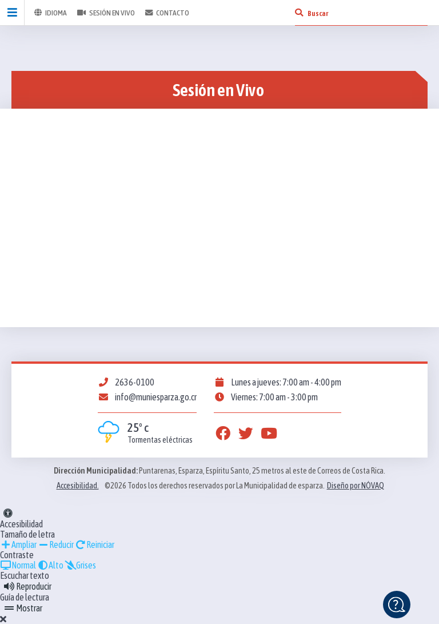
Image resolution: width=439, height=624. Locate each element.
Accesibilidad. (78, 485)
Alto (50, 565)
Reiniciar (94, 544)
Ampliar (18, 544)
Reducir (56, 544)
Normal (18, 565)
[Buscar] (299, 12)
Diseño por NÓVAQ (355, 485)
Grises (80, 565)
